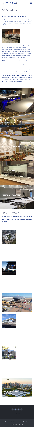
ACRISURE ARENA (8, 307)
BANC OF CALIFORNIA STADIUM (7, 236)
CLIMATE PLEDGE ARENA (10, 391)
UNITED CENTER (8, 354)
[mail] (18, 409)
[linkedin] (15, 409)
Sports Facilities (7, 240)
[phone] (21, 409)
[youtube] (12, 409)
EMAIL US (21, 424)
